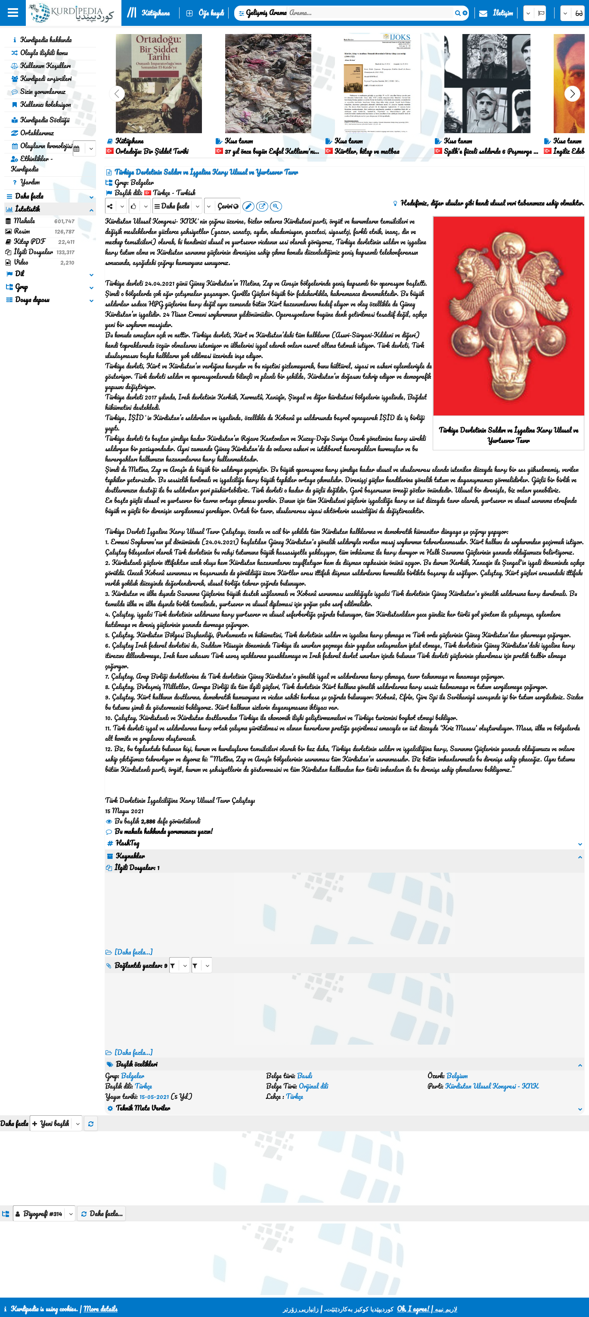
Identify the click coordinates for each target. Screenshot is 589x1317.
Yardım (25, 182)
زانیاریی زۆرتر (301, 1309)
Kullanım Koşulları (41, 65)
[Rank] (139, 205)
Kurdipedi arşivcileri (41, 78)
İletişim (503, 13)
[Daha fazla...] (134, 952)
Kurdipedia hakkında (41, 39)
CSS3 (305, 1288)
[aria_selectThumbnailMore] (56, 1092)
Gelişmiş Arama (266, 12)
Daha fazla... (101, 1182)
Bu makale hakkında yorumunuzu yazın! (159, 831)
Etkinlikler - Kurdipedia (32, 163)
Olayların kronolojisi (41, 145)
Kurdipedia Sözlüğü (40, 120)
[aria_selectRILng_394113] (202, 965)
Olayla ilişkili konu (39, 52)
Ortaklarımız (32, 133)
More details (101, 1309)
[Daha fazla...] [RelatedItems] (134, 1052)
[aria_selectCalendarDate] (84, 148)
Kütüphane (156, 13)
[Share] (116, 205)
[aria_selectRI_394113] (179, 965)
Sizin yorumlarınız (38, 91)
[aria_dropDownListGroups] (44, 1182)
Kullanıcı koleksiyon (41, 104)
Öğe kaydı (211, 13)
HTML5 (338, 1288)
